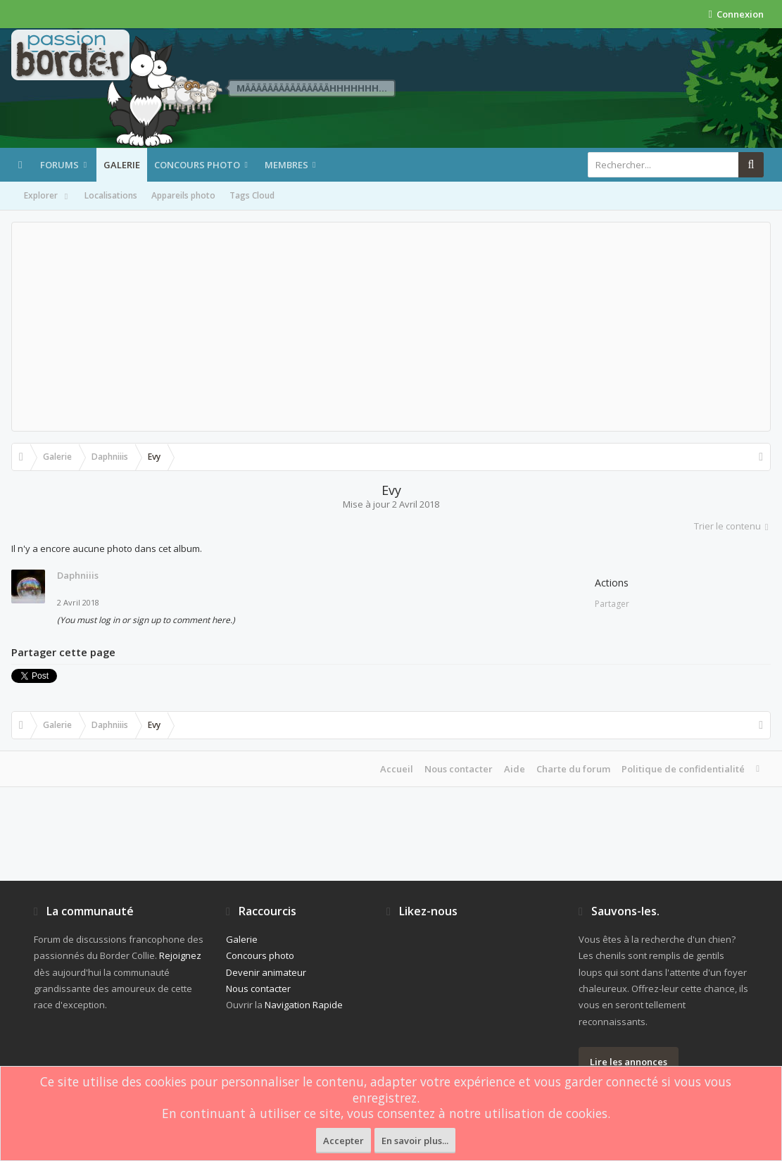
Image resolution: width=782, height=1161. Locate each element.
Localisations (110, 195)
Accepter (343, 1140)
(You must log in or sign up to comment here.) (146, 620)
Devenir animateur (266, 972)
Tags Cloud (252, 195)
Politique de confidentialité (683, 769)
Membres (286, 164)
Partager (612, 603)
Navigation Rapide (304, 1004)
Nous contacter (458, 769)
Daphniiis (78, 575)
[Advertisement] (391, 326)
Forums (59, 164)
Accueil (396, 769)
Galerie (121, 164)
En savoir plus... (414, 1140)
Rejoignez (180, 955)
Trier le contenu (732, 526)
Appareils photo (183, 195)
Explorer (47, 196)
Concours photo (197, 164)
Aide (514, 769)
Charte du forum (573, 769)
